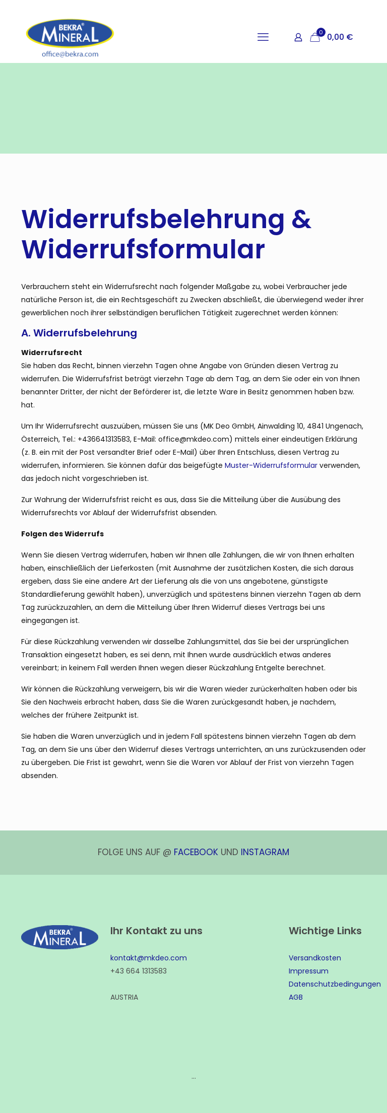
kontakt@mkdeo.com (148, 958)
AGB (296, 997)
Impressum (309, 971)
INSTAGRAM (265, 852)
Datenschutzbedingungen (335, 984)
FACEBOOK (196, 852)
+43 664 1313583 (138, 971)
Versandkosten (315, 958)
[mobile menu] (263, 37)
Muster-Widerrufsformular (271, 465)
